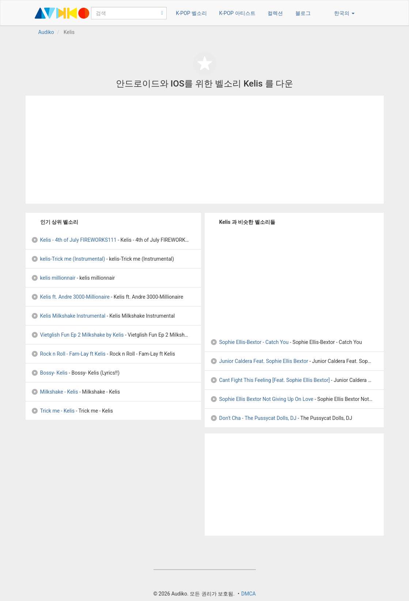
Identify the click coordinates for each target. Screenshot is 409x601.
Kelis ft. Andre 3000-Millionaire (70, 296)
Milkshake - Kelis (54, 391)
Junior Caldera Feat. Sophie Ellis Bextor (259, 361)
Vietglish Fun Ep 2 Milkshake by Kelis (77, 334)
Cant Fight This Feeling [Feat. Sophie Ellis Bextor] (270, 380)
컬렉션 (275, 13)
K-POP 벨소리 (191, 13)
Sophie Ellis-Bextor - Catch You (249, 342)
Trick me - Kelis (53, 410)
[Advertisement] (204, 150)
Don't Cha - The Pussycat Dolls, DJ (253, 418)
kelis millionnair (53, 278)
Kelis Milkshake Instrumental (68, 315)
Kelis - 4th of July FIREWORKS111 (74, 240)
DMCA (248, 594)
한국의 (344, 13)
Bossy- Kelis (49, 372)
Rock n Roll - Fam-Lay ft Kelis (68, 353)
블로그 (303, 13)
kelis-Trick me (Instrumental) (68, 259)
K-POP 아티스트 (237, 13)
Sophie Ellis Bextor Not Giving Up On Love (262, 399)
